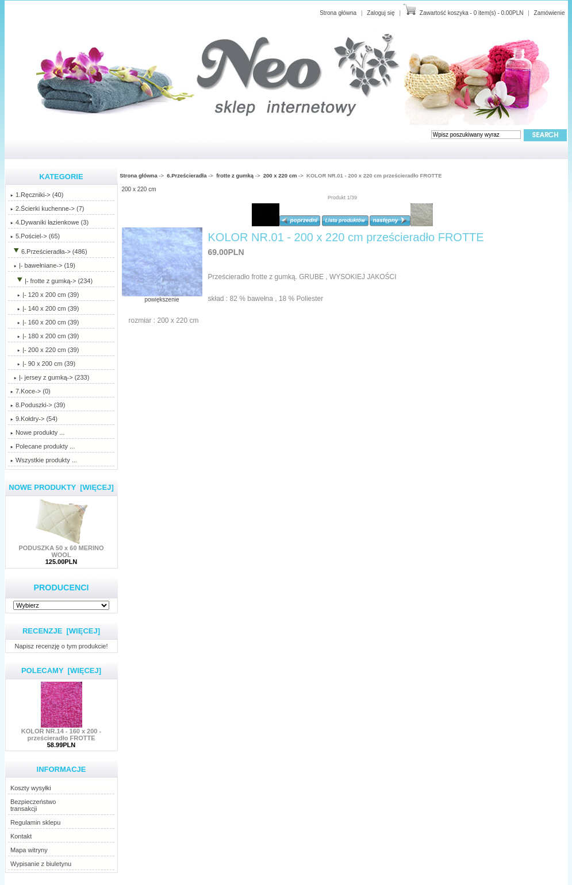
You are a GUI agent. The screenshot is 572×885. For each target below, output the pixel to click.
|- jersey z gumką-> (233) (50, 377)
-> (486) (48, 251)
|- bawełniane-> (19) (42, 265)
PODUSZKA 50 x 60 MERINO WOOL (60, 548)
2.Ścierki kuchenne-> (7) (47, 208)
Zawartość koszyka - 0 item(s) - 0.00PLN (472, 13)
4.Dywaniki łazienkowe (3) (49, 222)
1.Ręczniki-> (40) (36, 194)
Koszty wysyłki (30, 787)
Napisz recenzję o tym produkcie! (61, 646)
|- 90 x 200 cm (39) (42, 363)
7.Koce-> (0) (30, 391)
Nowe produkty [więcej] (61, 487)
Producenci (61, 587)
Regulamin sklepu (35, 822)
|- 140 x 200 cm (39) (44, 308)
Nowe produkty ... (37, 432)
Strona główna (338, 13)
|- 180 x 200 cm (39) (44, 336)
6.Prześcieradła (186, 175)
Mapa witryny (29, 850)
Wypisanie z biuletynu (40, 863)
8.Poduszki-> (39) (38, 404)
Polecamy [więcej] (61, 670)
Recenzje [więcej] (61, 631)
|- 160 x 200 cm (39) (44, 322)
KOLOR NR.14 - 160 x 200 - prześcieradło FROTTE (61, 731)
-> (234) (51, 280)
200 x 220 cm (280, 175)
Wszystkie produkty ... (43, 460)
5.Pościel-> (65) (35, 236)
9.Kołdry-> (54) (33, 418)
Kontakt (21, 836)
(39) (44, 349)
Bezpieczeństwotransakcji (33, 805)
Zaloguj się (380, 13)
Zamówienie (549, 13)
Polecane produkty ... (42, 446)
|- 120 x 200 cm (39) (44, 294)
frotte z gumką (235, 175)
